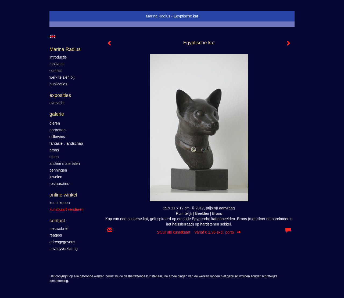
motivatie (56, 64)
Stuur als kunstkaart (199, 232)
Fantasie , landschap (66, 143)
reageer (55, 235)
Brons (54, 150)
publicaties (58, 84)
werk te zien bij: (62, 77)
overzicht (56, 103)
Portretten (57, 130)
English (52, 36)
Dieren (54, 123)
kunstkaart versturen (66, 209)
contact (55, 70)
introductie (58, 57)
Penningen (58, 170)
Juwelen (55, 177)
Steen (54, 157)
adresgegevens (62, 242)
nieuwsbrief (59, 228)
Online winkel (63, 195)
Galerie (56, 114)
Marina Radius (158, 16)
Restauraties (59, 183)
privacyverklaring (63, 248)
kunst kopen (59, 203)
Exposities (60, 95)
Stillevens (57, 137)
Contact (57, 220)
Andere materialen (64, 163)
